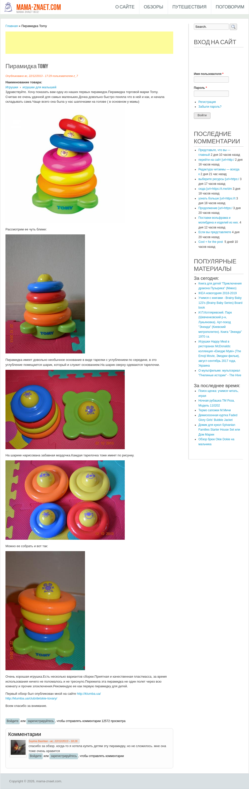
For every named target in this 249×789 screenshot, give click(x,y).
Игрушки (11, 87)
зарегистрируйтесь (41, 721)
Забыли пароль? (209, 106)
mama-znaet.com (38, 7)
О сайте (125, 7)
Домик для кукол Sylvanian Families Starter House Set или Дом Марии (219, 429)
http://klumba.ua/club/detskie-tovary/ (31, 698)
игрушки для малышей (39, 87)
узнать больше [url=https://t (216, 198)
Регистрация (207, 102)
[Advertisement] (95, 43)
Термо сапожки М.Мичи (214, 410)
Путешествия (189, 7)
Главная (11, 26)
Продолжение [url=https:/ (215, 208)
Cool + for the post (211, 242)
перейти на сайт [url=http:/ (216, 159)
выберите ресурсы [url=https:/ (218, 179)
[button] (198, 54)
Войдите (12, 721)
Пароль (200, 88)
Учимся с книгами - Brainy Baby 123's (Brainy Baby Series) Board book (220, 302)
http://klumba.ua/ (89, 693)
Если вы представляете (214, 232)
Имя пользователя (208, 74)
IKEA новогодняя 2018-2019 (217, 293)
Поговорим (230, 7)
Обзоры (153, 7)
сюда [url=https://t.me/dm (215, 188)
